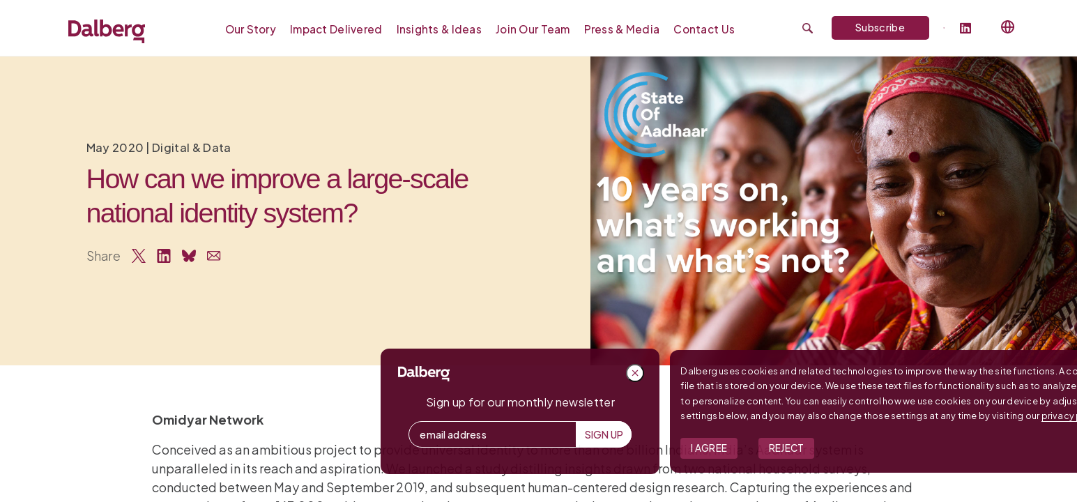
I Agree (882, 448)
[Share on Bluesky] (189, 256)
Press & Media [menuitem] (622, 29)
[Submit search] (807, 28)
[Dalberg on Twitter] (944, 28)
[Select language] (1008, 27)
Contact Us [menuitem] (704, 29)
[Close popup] (809, 373)
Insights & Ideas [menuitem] (439, 29)
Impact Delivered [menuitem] (336, 29)
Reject (959, 448)
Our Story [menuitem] (251, 29)
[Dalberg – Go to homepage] (106, 31)
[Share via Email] (214, 256)
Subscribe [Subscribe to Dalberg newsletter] (880, 27)
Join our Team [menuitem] (533, 29)
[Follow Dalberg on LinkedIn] (971, 29)
